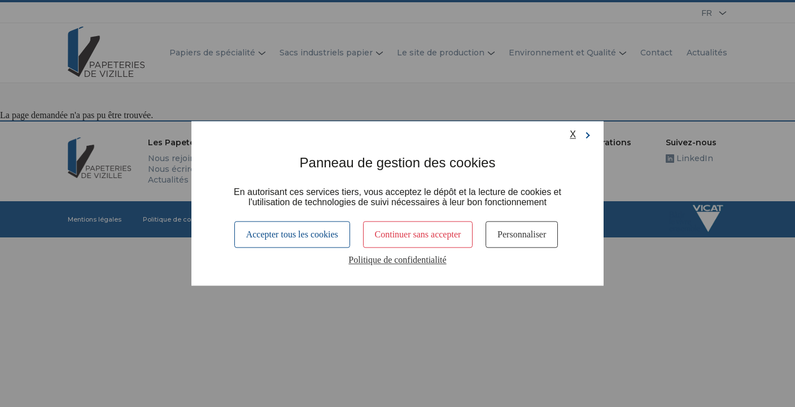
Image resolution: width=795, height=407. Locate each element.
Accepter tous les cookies (292, 234)
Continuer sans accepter (418, 234)
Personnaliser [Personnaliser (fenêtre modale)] (521, 234)
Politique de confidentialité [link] (397, 260)
